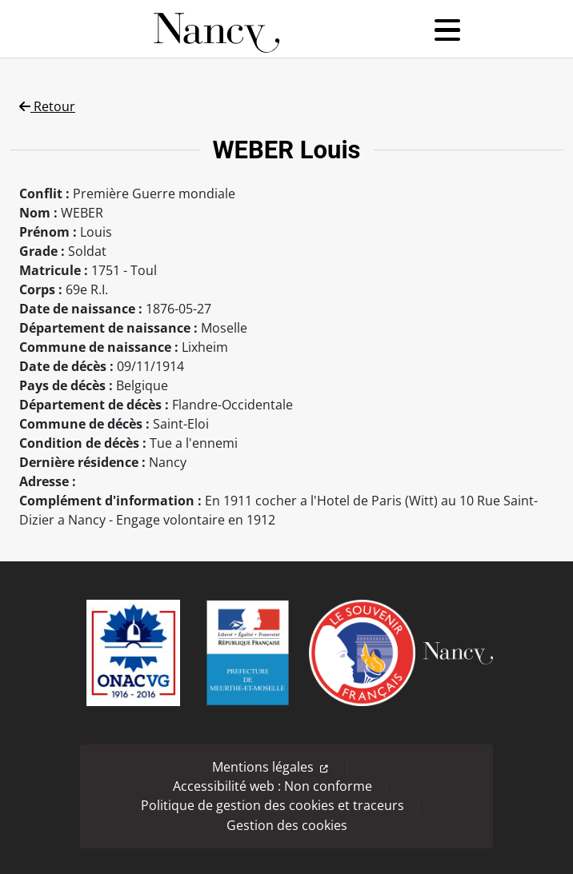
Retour (47, 106)
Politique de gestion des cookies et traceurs (272, 805)
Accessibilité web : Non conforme (272, 786)
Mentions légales (263, 767)
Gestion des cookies (286, 825)
